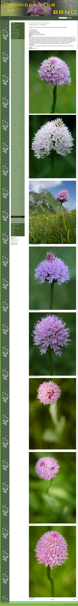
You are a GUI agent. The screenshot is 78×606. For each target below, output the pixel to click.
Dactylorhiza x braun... (16, 97)
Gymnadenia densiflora (16, 149)
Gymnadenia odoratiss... (17, 151)
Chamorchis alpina (16, 160)
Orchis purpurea (15, 200)
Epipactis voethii (15, 142)
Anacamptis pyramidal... (17, 49)
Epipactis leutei (15, 123)
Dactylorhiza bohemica (16, 62)
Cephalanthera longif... (16, 53)
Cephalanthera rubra (16, 54)
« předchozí (31, 599)
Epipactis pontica (15, 134)
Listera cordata (15, 166)
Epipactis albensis (15, 107)
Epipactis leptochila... (16, 120)
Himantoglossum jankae (17, 159)
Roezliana (13, 27)
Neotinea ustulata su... (16, 174)
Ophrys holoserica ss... (16, 183)
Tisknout (12, 238)
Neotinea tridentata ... (16, 172)
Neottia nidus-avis (15, 179)
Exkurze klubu (14, 28)
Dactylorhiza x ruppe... (16, 101)
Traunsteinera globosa (16, 216)
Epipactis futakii (15, 110)
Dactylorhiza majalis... (16, 86)
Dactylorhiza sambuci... (17, 92)
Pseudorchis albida (16, 213)
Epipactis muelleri (15, 129)
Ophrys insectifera (15, 186)
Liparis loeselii (15, 164)
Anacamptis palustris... (16, 43)
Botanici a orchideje (15, 34)
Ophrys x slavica (15, 190)
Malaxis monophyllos (16, 170)
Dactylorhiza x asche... (16, 95)
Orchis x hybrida (15, 203)
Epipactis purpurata (16, 138)
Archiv (12, 233)
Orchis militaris (15, 196)
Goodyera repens (15, 146)
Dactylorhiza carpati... (16, 64)
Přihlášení (13, 241)
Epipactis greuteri (15, 112)
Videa (12, 229)
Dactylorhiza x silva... (16, 103)
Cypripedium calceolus (16, 60)
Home (12, 17)
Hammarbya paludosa (16, 153)
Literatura (13, 226)
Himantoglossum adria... (17, 157)
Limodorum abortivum (16, 162)
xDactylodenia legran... (16, 218)
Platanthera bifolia (15, 207)
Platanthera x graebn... (16, 211)
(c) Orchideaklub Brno (55, 605)
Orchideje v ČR (18, 17)
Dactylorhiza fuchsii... (16, 66)
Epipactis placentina (16, 133)
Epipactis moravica (16, 127)
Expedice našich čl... (15, 30)
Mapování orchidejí (16, 222)
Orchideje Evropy (15, 224)
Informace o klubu (15, 25)
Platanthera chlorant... (16, 209)
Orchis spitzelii (15, 201)
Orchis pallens (15, 198)
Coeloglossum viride (16, 56)
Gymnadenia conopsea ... (17, 147)
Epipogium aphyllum (16, 144)
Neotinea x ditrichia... (16, 177)
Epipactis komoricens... (16, 118)
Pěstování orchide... (15, 32)
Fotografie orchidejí (26, 17)
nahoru (52, 599)
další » (74, 599)
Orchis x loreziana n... (16, 205)
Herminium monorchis (16, 155)
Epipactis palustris (15, 131)
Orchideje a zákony (16, 220)
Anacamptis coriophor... (17, 41)
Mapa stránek (14, 237)
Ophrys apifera (15, 181)
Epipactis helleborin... (16, 114)
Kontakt (13, 235)
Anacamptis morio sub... (17, 47)
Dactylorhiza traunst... (16, 93)
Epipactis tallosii (15, 140)
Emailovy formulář (14, 240)
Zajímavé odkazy (15, 227)
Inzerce (13, 231)
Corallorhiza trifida (15, 58)
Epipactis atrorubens (16, 108)
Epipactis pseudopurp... (17, 136)
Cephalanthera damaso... (17, 51)
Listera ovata (14, 168)
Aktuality (13, 23)
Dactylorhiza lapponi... (16, 77)
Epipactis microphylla (16, 125)
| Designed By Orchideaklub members (69, 605)
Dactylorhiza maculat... (16, 79)
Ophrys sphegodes (16, 188)
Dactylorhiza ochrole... (16, 90)
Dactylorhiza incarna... (16, 71)
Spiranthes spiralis (15, 214)
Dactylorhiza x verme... (16, 105)
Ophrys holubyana (15, 185)
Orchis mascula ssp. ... (16, 192)
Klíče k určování (14, 36)
